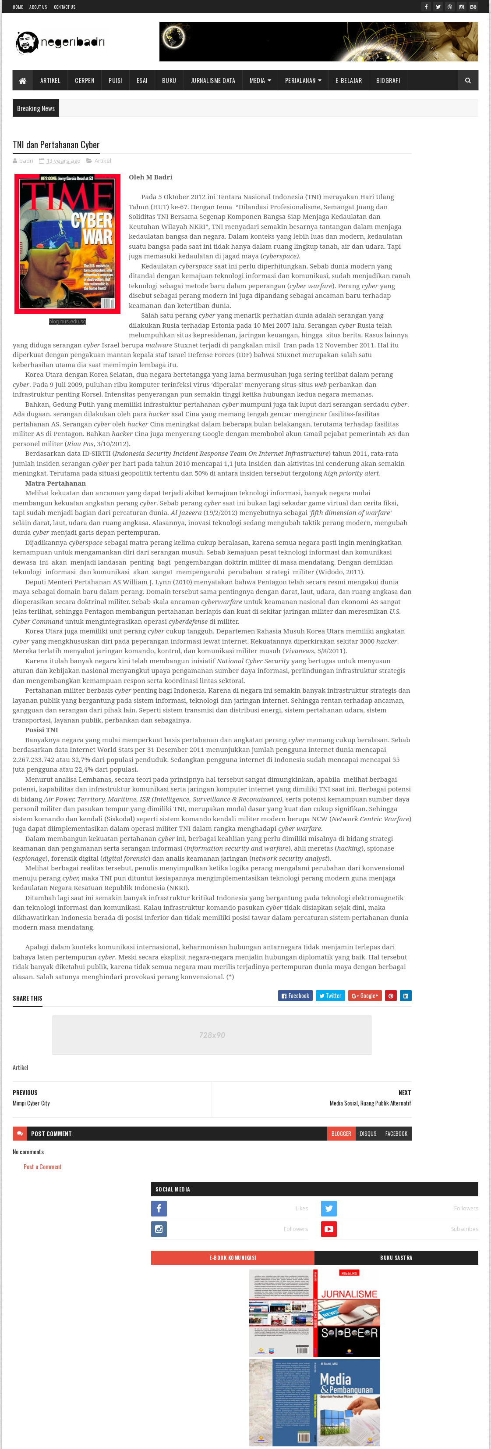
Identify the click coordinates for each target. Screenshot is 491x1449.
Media (258, 80)
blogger (252, 1342)
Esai (142, 80)
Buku (169, 80)
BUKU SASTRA (443, 211)
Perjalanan (300, 80)
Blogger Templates (126, 1437)
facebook (307, 1342)
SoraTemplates (54, 1437)
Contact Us (65, 7)
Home (18, 7)
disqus (279, 1342)
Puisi (116, 80)
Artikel (50, 80)
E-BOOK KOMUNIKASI (373, 211)
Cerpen (85, 80)
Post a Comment (43, 1375)
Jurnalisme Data (213, 80)
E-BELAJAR (349, 80)
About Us (38, 7)
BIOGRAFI (388, 80)
